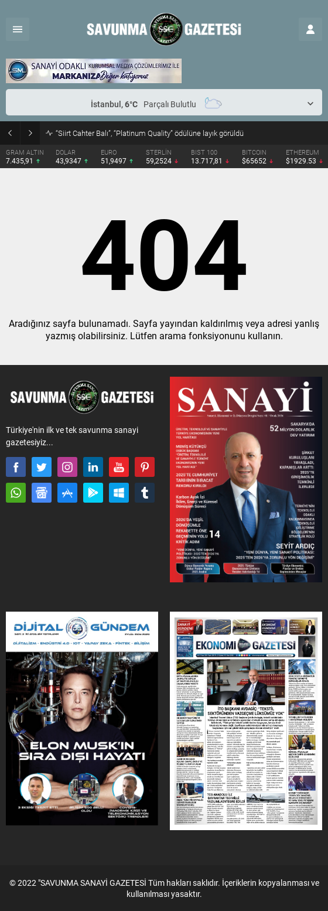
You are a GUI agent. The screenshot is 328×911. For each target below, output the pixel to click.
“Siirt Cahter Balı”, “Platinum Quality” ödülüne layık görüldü (150, 133)
